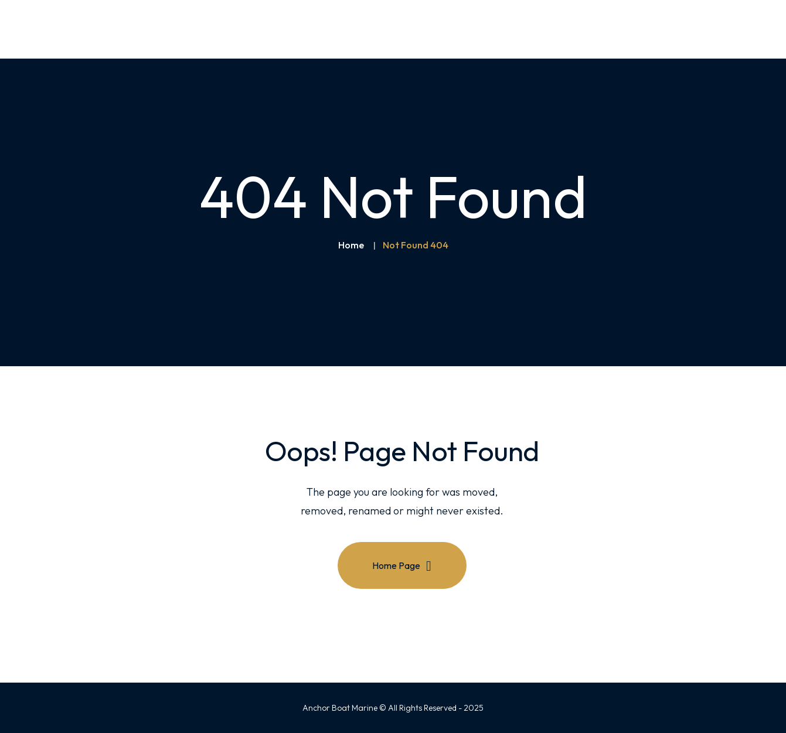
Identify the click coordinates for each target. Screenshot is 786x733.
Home (351, 245)
